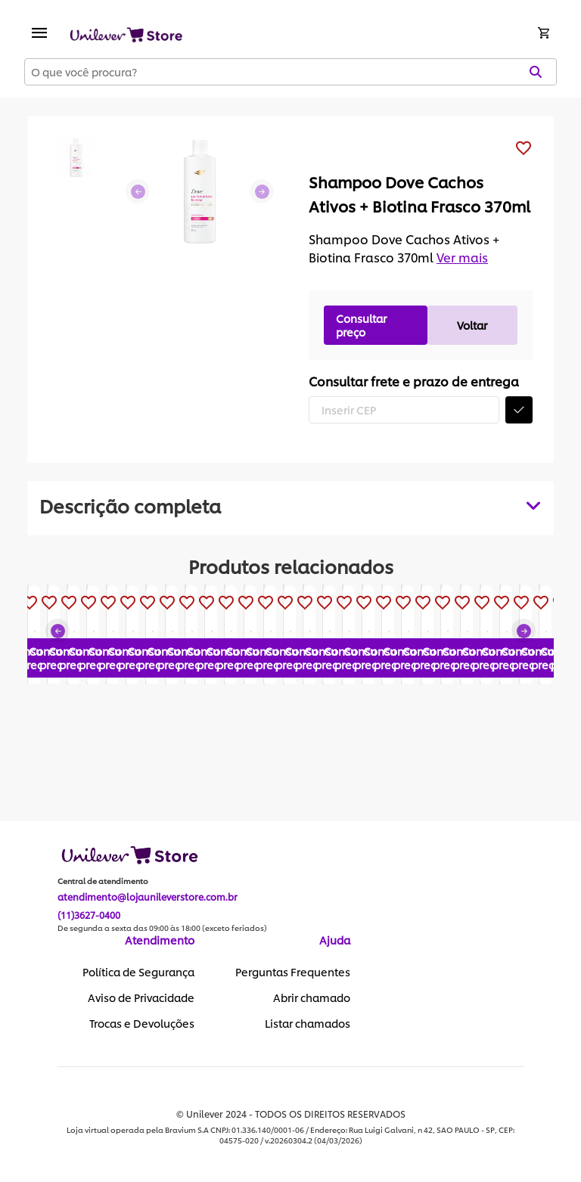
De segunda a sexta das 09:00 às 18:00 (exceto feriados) (162, 928)
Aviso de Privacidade (141, 998)
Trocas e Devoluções (141, 1024)
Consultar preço (361, 325)
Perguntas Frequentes (292, 972)
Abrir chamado (311, 998)
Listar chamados (307, 1024)
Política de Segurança (138, 972)
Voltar (472, 325)
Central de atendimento (102, 881)
